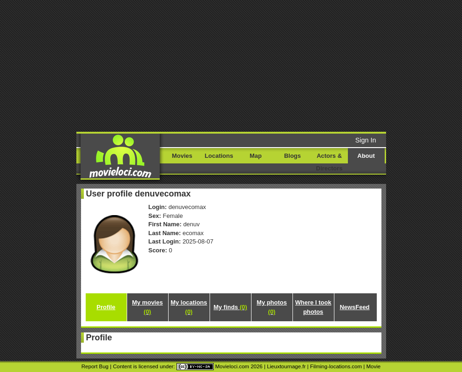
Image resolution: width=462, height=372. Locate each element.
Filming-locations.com (336, 366)
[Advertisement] (266, 65)
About (365, 155)
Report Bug (95, 366)
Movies (182, 155)
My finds (230, 307)
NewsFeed (354, 307)
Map (256, 155)
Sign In (365, 140)
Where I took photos (313, 307)
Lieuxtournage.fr (286, 366)
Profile (105, 307)
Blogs (292, 155)
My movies (147, 307)
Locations (218, 155)
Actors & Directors (329, 162)
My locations (188, 307)
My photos (272, 307)
